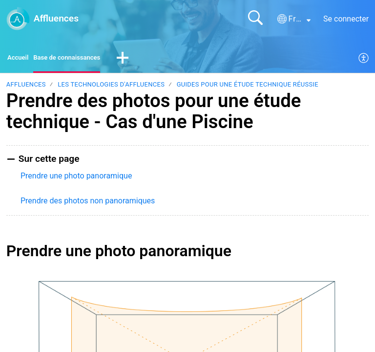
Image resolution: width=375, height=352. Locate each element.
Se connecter (346, 18)
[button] (294, 19)
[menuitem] (364, 59)
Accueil (20, 59)
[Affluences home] (18, 18)
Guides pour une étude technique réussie (247, 86)
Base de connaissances (79, 59)
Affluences (26, 86)
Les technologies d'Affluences (111, 86)
